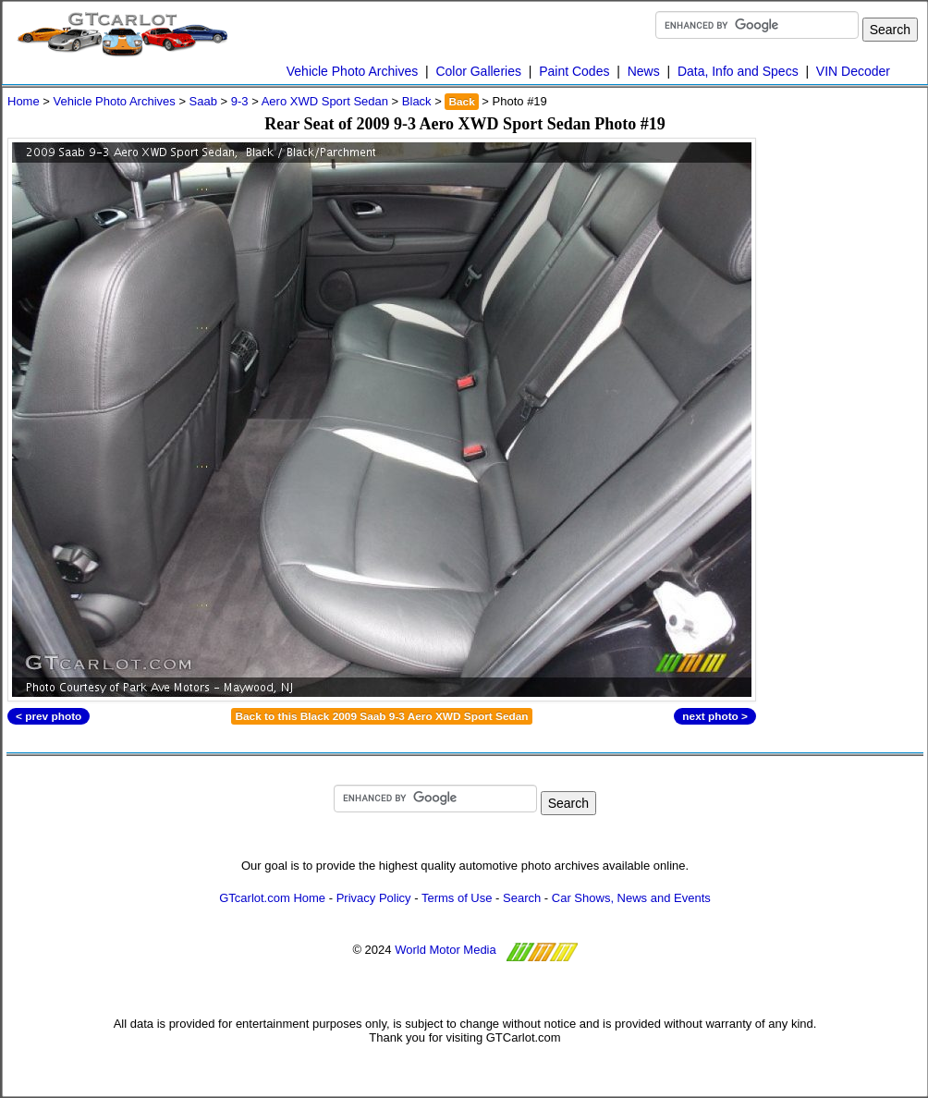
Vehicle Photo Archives (352, 71)
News (644, 71)
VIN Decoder (853, 71)
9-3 (240, 101)
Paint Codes (574, 71)
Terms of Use (457, 898)
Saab (203, 101)
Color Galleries (478, 71)
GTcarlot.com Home (272, 898)
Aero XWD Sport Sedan (325, 101)
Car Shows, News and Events (631, 898)
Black (417, 101)
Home (23, 101)
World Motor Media (445, 950)
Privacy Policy (373, 898)
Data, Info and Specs (738, 71)
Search (522, 898)
